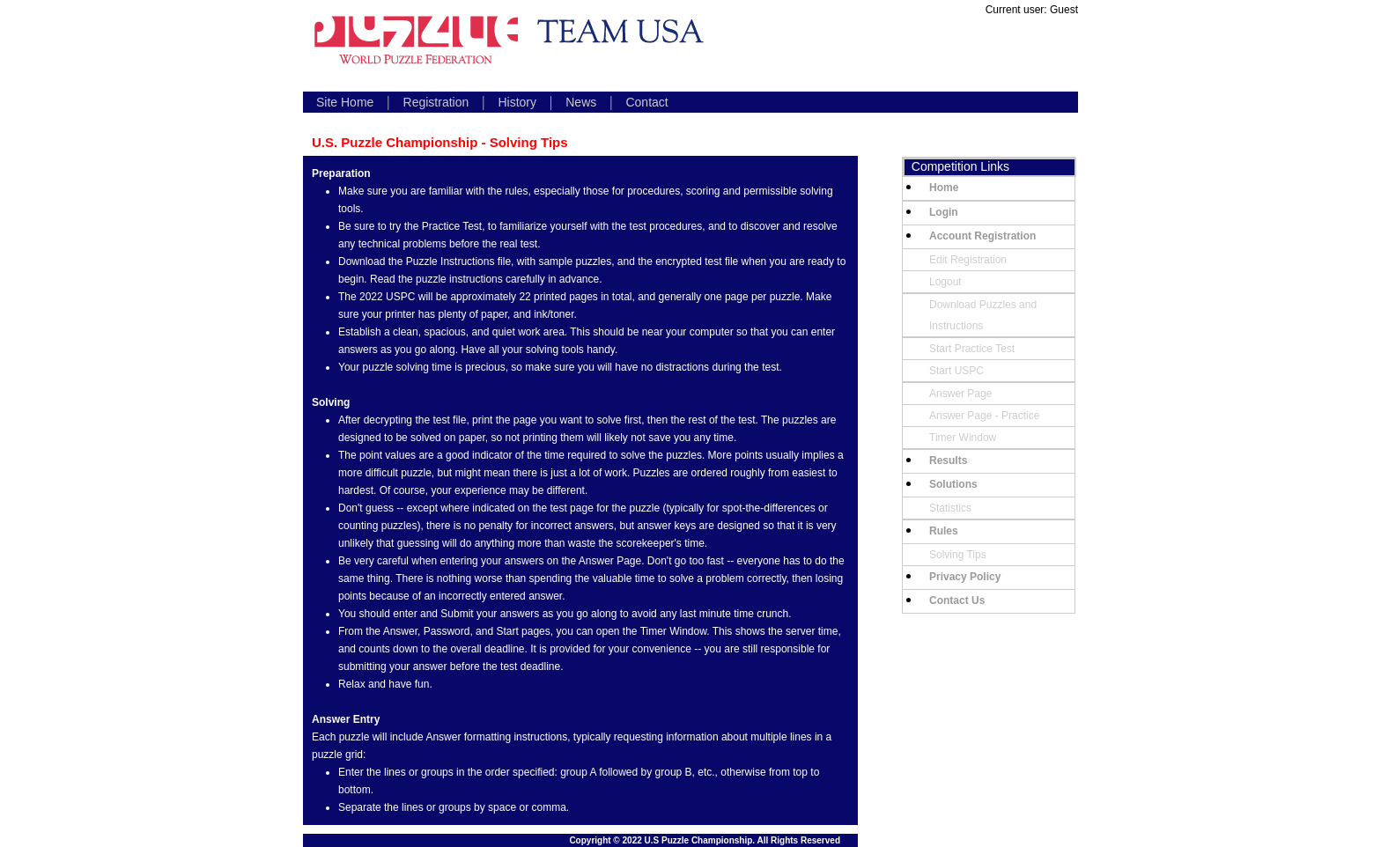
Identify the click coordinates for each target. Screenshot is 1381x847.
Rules (943, 531)
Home (943, 187)
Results (948, 460)
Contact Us (957, 600)
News (580, 102)
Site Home (344, 102)
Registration (436, 102)
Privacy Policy (965, 577)
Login (943, 212)
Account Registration (982, 236)
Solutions (953, 484)
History (517, 102)
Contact (646, 102)
